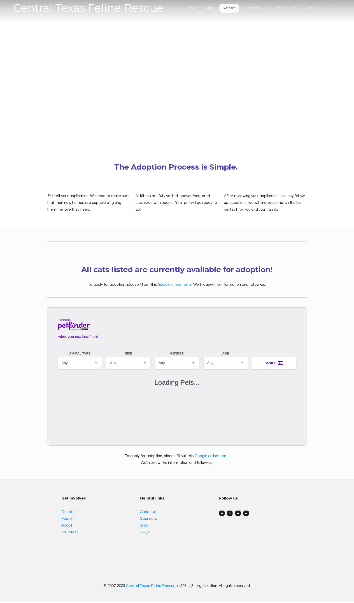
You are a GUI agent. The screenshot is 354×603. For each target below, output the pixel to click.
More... (310, 8)
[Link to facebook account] (222, 513)
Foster (67, 519)
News (210, 8)
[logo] (88, 8)
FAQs (145, 533)
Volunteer (69, 533)
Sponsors (148, 519)
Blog (144, 526)
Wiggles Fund (255, 8)
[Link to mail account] (246, 513)
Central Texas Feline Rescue (150, 586)
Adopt (229, 8)
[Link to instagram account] (230, 513)
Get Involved (285, 8)
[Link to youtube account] (238, 513)
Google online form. (174, 285)
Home (192, 8)
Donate (68, 512)
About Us (148, 512)
